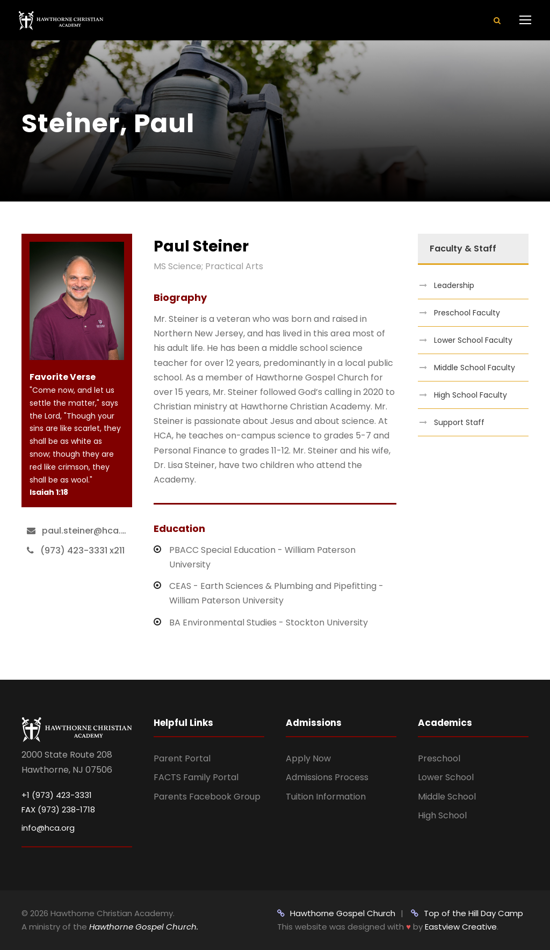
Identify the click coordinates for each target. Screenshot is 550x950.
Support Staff (459, 422)
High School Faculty (470, 395)
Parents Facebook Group (207, 796)
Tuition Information (326, 796)
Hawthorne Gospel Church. (143, 926)
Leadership (454, 285)
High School (442, 815)
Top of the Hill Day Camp (467, 913)
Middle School (447, 796)
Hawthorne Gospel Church (336, 913)
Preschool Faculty (467, 312)
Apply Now (308, 758)
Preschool (439, 758)
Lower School (446, 777)
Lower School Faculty (473, 340)
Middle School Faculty (474, 367)
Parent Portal (182, 758)
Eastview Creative (461, 926)
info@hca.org (48, 827)
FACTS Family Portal (196, 777)
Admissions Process (327, 777)
